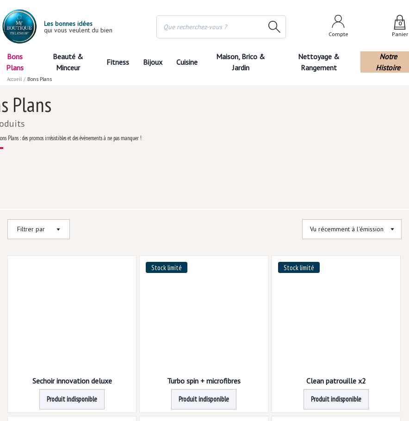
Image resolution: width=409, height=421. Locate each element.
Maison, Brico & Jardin (249, 61)
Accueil (15, 78)
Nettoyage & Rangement (324, 61)
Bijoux (153, 62)
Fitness (115, 62)
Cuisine (191, 62)
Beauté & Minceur (65, 61)
